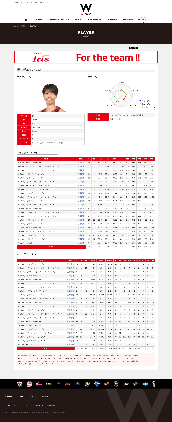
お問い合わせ (39, 405)
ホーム (16, 26)
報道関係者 (52, 405)
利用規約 (7, 405)
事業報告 (45, 396)
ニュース (21, 396)
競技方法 (33, 396)
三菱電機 (81, 163)
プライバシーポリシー (22, 405)
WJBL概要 (9, 396)
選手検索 (24, 26)
